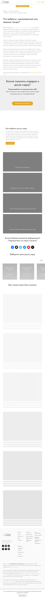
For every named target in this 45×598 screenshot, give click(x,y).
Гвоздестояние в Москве (38, 555)
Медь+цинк (20, 560)
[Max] (9, 560)
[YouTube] (9, 564)
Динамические (29, 548)
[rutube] (32, 261)
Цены (19, 552)
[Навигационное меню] (43, 2)
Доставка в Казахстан (37, 552)
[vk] (12, 261)
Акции (19, 548)
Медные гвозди (29, 552)
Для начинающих (29, 550)
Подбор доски (37, 557)
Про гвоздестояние (37, 547)
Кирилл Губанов (15, 581)
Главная (5, 11)
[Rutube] (6, 564)
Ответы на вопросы (13, 11)
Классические (21, 566)
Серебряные (20, 562)
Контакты (20, 554)
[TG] (3, 564)
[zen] (16, 261)
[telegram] (24, 261)
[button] (37, 2)
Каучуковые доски (28, 555)
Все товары (20, 570)
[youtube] (28, 261)
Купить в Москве (38, 549)
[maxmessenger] (20, 261)
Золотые (19, 564)
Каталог (19, 546)
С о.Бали (19, 568)
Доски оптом (20, 550)
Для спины (28, 546)
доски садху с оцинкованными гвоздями (22, 27)
